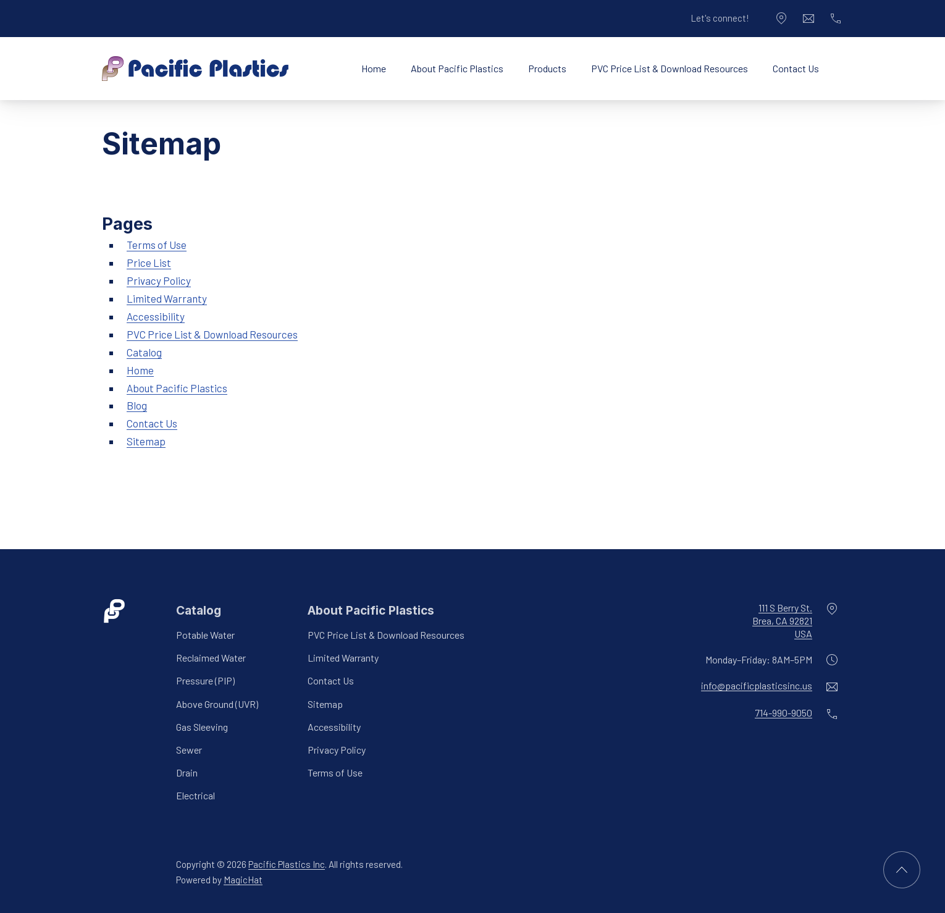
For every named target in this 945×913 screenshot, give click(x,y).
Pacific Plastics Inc (286, 864)
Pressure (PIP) (205, 681)
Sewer (189, 749)
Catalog (144, 352)
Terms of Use (157, 244)
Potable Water (205, 635)
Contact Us (796, 68)
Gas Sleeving (202, 727)
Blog (137, 405)
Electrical (195, 795)
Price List (149, 262)
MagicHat (243, 879)
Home (373, 68)
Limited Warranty (167, 298)
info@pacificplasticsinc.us (756, 686)
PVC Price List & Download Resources (669, 68)
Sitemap (146, 441)
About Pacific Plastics (457, 68)
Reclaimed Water (211, 657)
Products (547, 68)
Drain (187, 772)
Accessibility (156, 316)
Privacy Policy (159, 280)
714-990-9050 (783, 713)
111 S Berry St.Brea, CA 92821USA (782, 620)
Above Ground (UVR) (217, 704)
